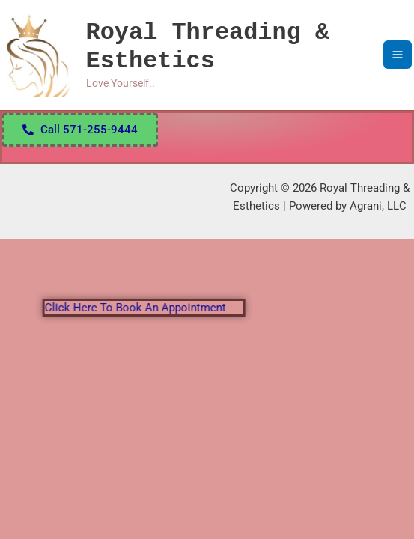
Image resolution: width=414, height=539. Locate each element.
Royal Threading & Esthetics (207, 46)
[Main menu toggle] (397, 54)
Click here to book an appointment (144, 307)
